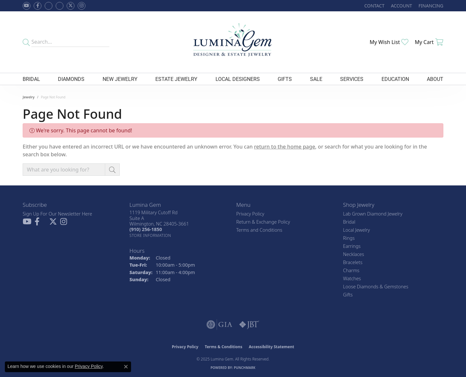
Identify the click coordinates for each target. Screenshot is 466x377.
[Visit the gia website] (219, 324)
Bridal (31, 78)
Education (395, 78)
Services (351, 78)
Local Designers (238, 78)
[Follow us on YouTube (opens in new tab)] (26, 6)
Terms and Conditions (259, 230)
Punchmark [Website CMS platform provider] (245, 367)
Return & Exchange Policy (263, 222)
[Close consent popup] (126, 367)
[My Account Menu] (401, 5)
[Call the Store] (145, 229)
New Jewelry (120, 78)
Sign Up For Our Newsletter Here (57, 214)
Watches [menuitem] (352, 278)
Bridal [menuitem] (349, 222)
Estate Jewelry (176, 78)
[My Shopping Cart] (429, 42)
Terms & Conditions (223, 346)
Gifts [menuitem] (348, 295)
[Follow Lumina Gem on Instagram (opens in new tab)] (81, 6)
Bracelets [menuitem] (352, 262)
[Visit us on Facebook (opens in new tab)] (48, 6)
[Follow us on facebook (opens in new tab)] (37, 6)
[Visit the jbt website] (249, 324)
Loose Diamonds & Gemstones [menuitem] (375, 286)
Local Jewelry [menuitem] (356, 230)
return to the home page (284, 146)
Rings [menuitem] (349, 238)
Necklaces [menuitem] (353, 254)
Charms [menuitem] (351, 270)
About (435, 78)
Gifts (285, 78)
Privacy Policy (250, 214)
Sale (316, 78)
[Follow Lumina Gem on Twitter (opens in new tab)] (70, 6)
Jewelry (29, 97)
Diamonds (71, 78)
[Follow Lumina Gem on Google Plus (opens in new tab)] (59, 6)
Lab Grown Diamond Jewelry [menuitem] (372, 214)
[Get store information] (150, 235)
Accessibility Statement (271, 346)
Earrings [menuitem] (352, 246)
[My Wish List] (389, 42)
